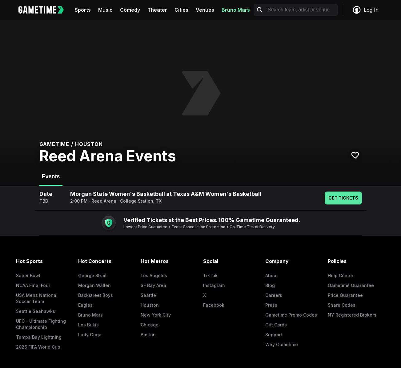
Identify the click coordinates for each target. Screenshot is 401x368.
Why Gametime (281, 344)
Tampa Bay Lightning (39, 337)
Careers (273, 295)
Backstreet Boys (95, 295)
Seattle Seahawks (35, 311)
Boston (148, 334)
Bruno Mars (236, 10)
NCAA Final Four (33, 285)
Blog (270, 285)
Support (273, 334)
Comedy (130, 10)
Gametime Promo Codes (291, 314)
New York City (156, 314)
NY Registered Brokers (352, 314)
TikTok (210, 275)
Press (271, 305)
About (271, 275)
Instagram (214, 285)
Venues (205, 10)
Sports (83, 10)
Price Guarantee (345, 295)
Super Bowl (28, 275)
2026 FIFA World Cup (38, 347)
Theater (157, 10)
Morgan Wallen (94, 285)
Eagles (85, 305)
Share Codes (341, 305)
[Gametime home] (44, 10)
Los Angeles (154, 275)
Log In (365, 9)
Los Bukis (88, 324)
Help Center (340, 275)
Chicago (149, 324)
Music (105, 10)
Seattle (148, 295)
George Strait (92, 275)
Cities (181, 10)
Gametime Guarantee (351, 285)
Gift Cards (276, 324)
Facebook (213, 305)
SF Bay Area (153, 285)
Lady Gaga (90, 334)
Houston (150, 305)
